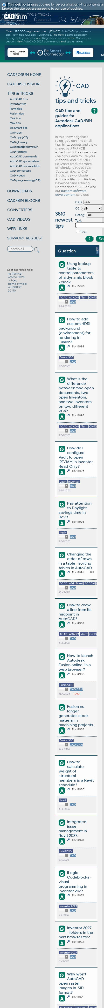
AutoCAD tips (19, 99)
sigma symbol (17, 283)
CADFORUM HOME (24, 74)
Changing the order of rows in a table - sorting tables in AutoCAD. (75, 561)
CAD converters (20, 170)
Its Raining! (15, 273)
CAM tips (15, 132)
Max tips (15, 123)
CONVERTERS (19, 210)
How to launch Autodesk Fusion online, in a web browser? (76, 662)
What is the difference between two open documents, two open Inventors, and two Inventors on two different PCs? (76, 395)
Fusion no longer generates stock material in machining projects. (76, 715)
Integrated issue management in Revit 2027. (73, 828)
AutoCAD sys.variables (24, 161)
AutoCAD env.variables (25, 166)
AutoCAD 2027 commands (41, 41)
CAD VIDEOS (18, 219)
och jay (12, 280)
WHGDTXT (15, 287)
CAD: (79, 202)
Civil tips (15, 118)
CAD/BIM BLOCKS (23, 200)
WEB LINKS (17, 228)
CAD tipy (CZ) (19, 137)
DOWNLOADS (19, 191)
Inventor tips (18, 104)
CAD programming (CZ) (25, 180)
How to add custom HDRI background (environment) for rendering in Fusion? (74, 330)
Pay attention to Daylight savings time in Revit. (75, 510)
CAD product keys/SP (23, 147)
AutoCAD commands (23, 156)
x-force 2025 (16, 277)
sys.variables (75, 41)
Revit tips (16, 108)
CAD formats (18, 151)
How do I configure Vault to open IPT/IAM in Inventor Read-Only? (76, 457)
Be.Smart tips (19, 127)
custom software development (70, 193)
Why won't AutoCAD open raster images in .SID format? (72, 983)
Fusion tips (17, 113)
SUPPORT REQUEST (25, 238)
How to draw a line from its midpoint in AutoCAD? (75, 612)
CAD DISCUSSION (23, 84)
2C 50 (12, 290)
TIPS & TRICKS (20, 93)
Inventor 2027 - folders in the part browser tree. (76, 932)
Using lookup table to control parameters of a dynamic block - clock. (76, 272)
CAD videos (17, 175)
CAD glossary (18, 142)
